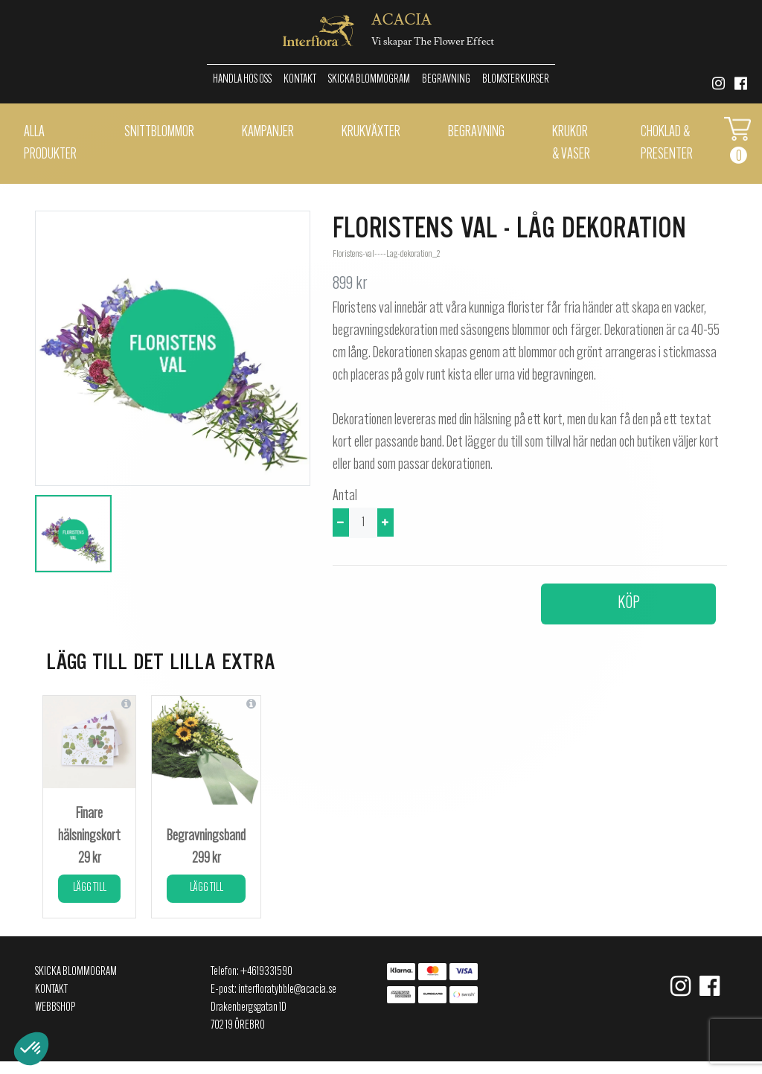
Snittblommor (159, 132)
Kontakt (300, 80)
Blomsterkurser (515, 80)
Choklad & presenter (667, 143)
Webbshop (55, 1008)
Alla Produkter (50, 143)
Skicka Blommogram (369, 80)
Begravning (446, 80)
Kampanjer (268, 132)
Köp (629, 604)
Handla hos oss (242, 80)
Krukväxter (371, 132)
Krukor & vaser (571, 143)
